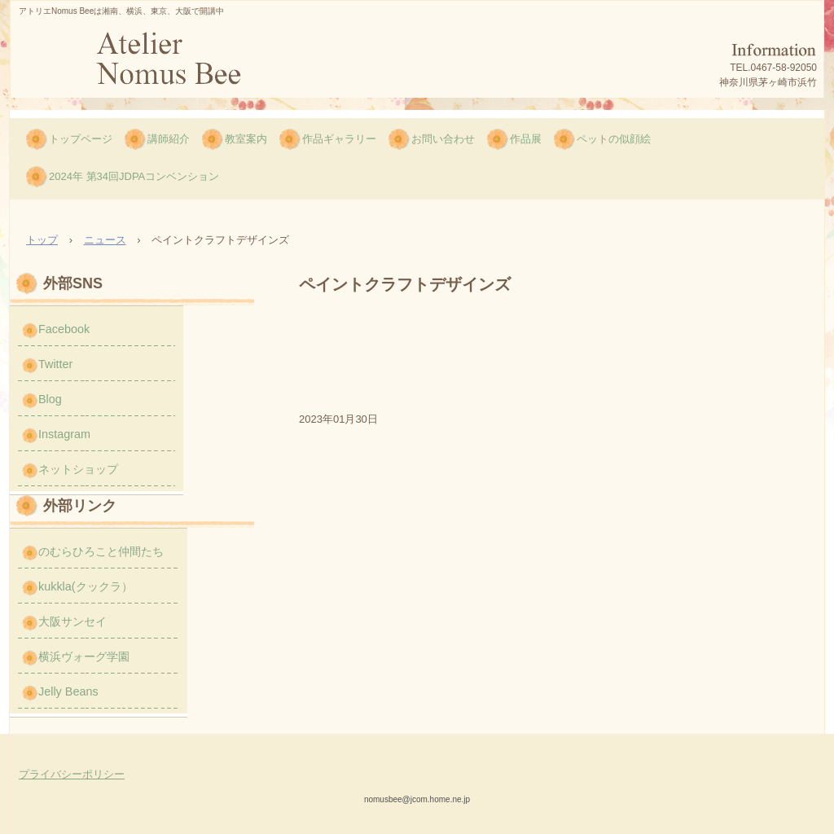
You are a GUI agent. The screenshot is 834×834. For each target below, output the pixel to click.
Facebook (64, 329)
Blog (50, 399)
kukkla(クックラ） (85, 586)
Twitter (55, 364)
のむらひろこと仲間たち (101, 551)
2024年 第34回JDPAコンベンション (134, 176)
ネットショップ (78, 469)
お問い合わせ (443, 139)
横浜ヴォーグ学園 (83, 656)
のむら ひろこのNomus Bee (167, 63)
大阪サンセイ (72, 621)
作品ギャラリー (339, 139)
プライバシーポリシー (72, 774)
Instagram (64, 434)
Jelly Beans (68, 691)
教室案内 (246, 139)
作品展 (526, 139)
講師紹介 (168, 139)
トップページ (80, 139)
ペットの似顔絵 (614, 139)
